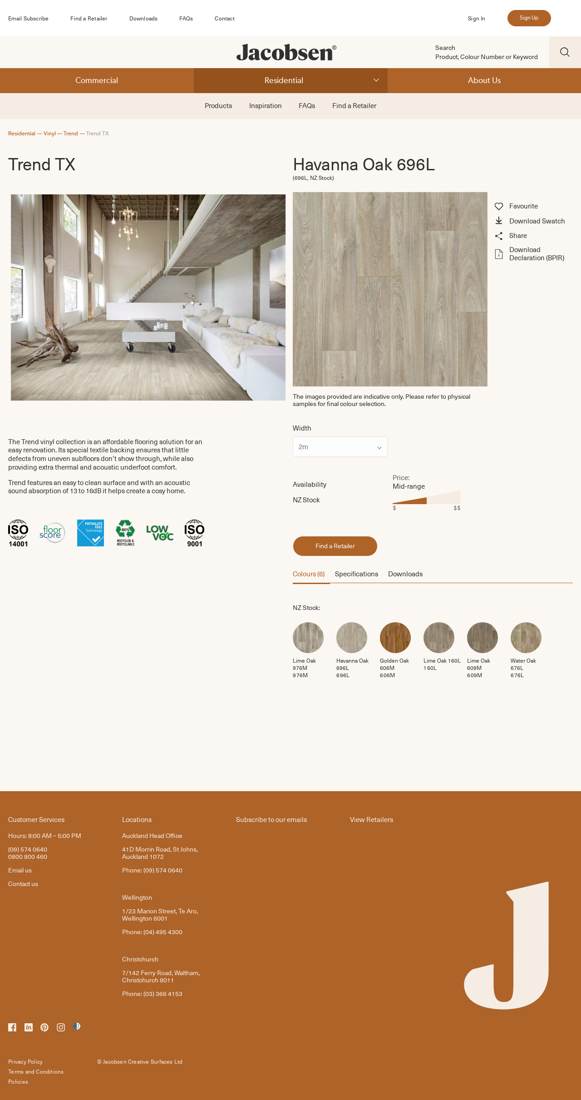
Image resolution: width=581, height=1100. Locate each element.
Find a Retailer (88, 18)
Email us (20, 870)
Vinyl (50, 133)
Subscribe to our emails (271, 819)
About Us (484, 80)
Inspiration (265, 105)
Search (445, 47)
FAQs (186, 18)
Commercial (96, 80)
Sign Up (529, 18)
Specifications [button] (356, 574)
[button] (532, 221)
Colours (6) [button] (309, 574)
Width (302, 428)
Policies (18, 1081)
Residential (284, 80)
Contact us (23, 883)
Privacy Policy (25, 1061)
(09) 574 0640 (27, 849)
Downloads (143, 18)
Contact (224, 18)
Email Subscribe (28, 18)
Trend (71, 133)
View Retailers (371, 819)
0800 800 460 (27, 856)
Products (218, 105)
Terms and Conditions (36, 1071)
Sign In (476, 18)
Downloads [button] (405, 574)
